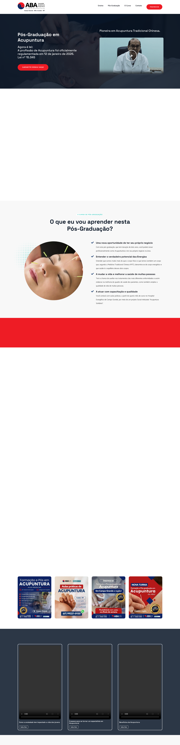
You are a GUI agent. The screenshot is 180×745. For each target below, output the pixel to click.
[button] (131, 55)
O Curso (127, 5)
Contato (138, 5)
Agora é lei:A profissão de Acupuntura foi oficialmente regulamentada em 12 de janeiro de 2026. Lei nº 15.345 (47, 52)
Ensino (100, 5)
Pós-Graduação (114, 5)
